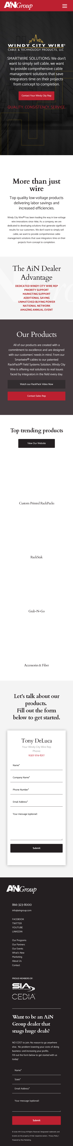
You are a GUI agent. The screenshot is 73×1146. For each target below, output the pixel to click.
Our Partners (18, 945)
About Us (17, 961)
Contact (16, 965)
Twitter (17, 923)
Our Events (17, 949)
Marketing (17, 957)
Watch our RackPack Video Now (36, 384)
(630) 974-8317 (36, 755)
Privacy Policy (53, 1136)
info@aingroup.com (21, 910)
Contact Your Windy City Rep (36, 96)
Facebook (18, 919)
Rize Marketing (26, 1140)
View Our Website (36, 443)
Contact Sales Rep (36, 396)
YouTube (17, 928)
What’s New (18, 953)
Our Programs (19, 940)
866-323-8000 (22, 905)
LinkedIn (17, 932)
